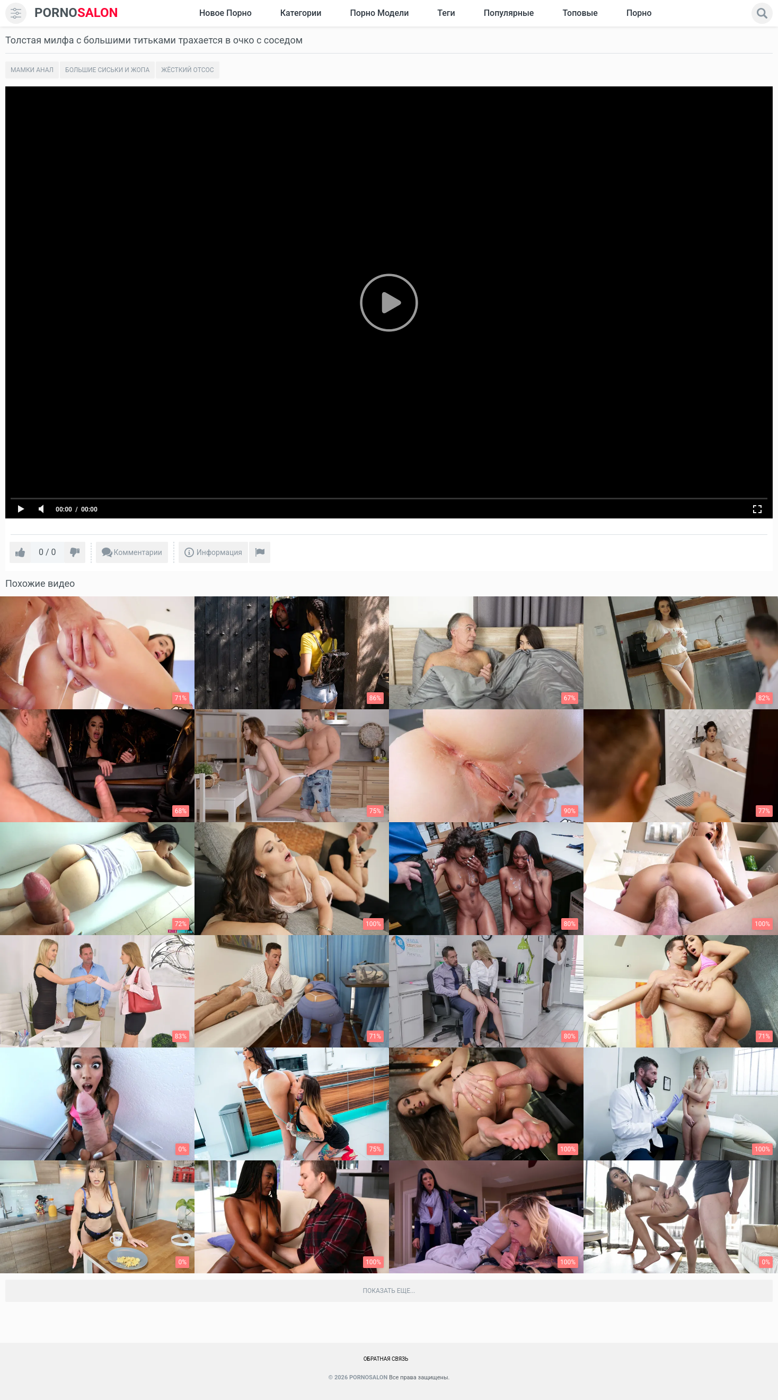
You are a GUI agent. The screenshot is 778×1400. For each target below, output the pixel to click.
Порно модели (379, 13)
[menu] (15, 13)
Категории (301, 13)
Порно (639, 13)
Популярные (509, 13)
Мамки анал (32, 70)
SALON (76, 13)
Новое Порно (225, 13)
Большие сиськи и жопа (107, 70)
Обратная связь (386, 1359)
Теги (446, 13)
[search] (762, 13)
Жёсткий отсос (187, 70)
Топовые (579, 13)
